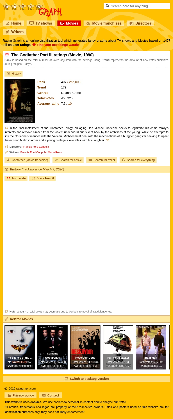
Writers (14, 32)
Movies (69, 23)
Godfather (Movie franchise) (27, 160)
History (13, 73)
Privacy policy (20, 395)
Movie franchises (103, 23)
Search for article (68, 160)
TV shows (40, 23)
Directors (140, 23)
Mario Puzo (55, 152)
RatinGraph (32, 4)
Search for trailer (101, 160)
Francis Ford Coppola (36, 146)
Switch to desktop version (86, 378)
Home (13, 23)
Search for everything (138, 160)
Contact (50, 395)
